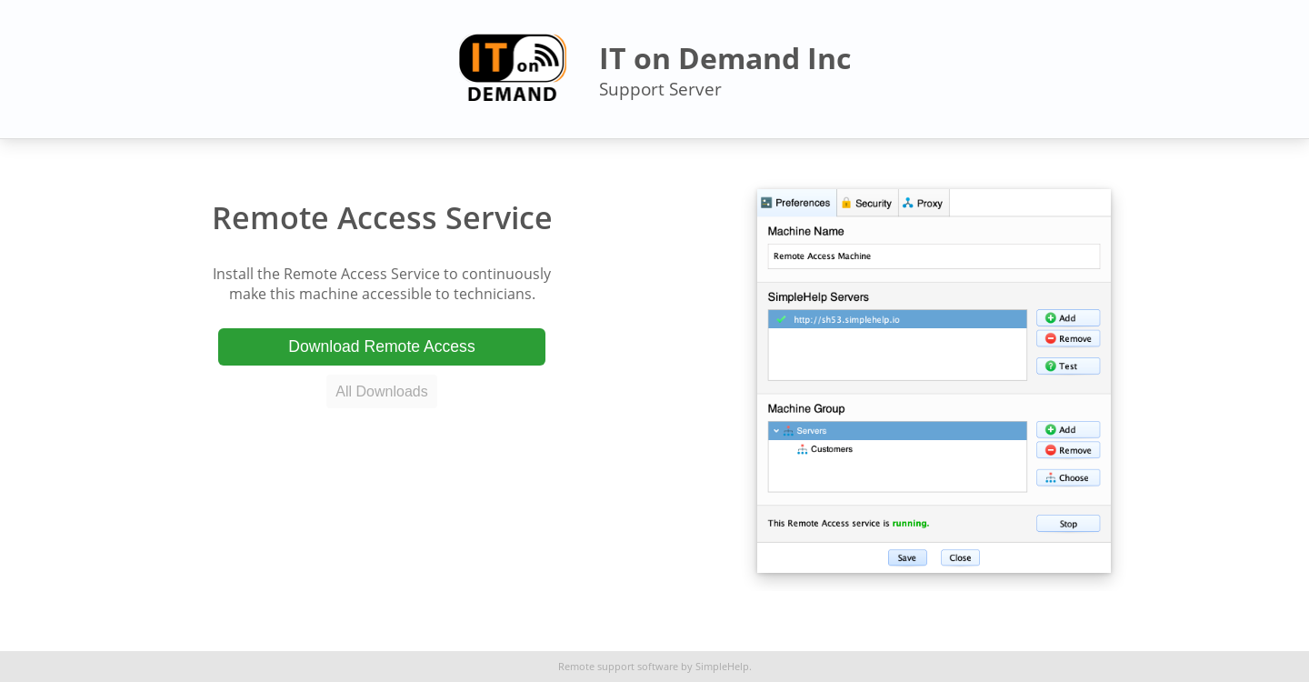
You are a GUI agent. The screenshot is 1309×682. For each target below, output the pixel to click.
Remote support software (618, 666)
